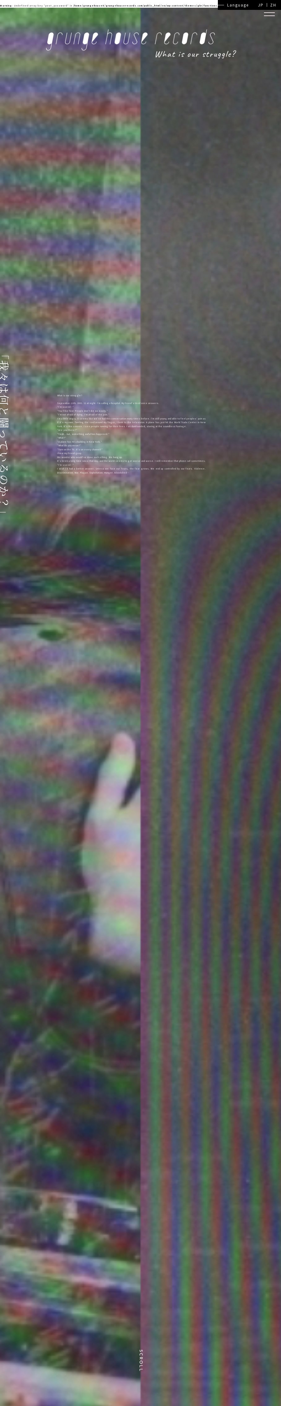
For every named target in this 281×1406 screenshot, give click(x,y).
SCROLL (140, 1360)
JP (261, 5)
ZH (273, 5)
